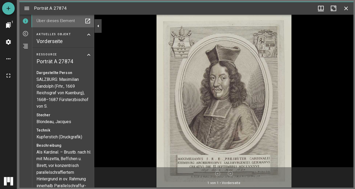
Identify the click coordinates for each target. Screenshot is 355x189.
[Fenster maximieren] (333, 8)
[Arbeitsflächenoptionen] (8, 58)
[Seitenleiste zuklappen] (98, 26)
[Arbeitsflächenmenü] (8, 42)
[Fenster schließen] (346, 8)
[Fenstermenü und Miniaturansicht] (321, 8)
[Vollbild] (8, 75)
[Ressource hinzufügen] (8, 8)
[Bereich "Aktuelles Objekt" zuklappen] (89, 35)
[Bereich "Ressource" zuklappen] (89, 55)
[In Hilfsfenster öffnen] (87, 21)
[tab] (25, 21)
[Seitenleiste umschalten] (26, 8)
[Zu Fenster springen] (8, 25)
